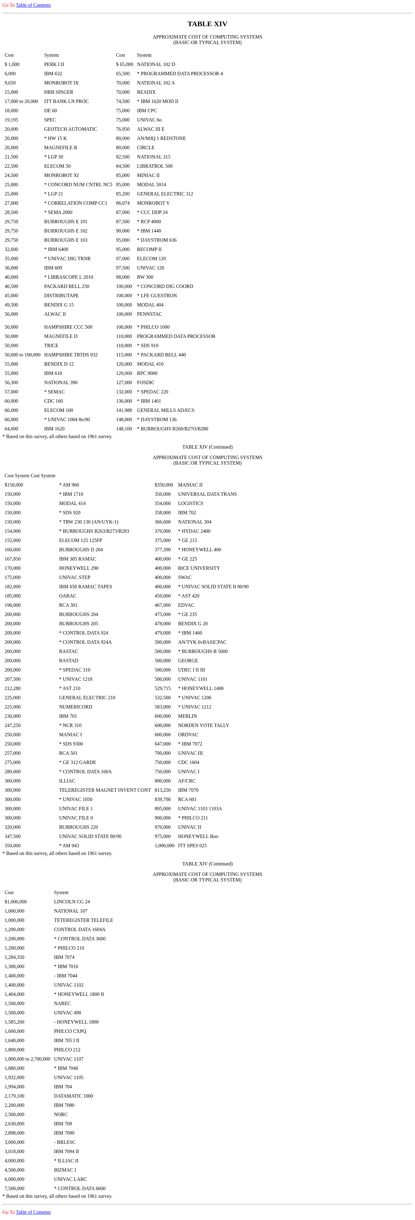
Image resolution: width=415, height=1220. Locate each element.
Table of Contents (33, 5)
